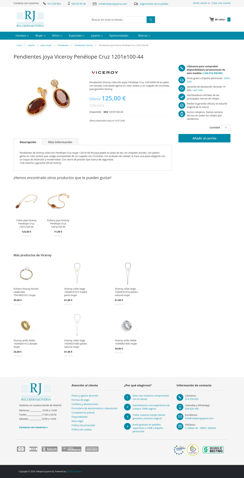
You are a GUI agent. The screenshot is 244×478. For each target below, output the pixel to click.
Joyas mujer (46, 45)
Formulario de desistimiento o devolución (94, 408)
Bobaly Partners (74, 471)
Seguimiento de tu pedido (151, 3)
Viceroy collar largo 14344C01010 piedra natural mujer (126, 292)
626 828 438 (191, 408)
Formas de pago (80, 399)
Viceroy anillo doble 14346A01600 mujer (126, 342)
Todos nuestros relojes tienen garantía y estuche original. (149, 416)
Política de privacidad (83, 425)
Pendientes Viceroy (84, 45)
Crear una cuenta (220, 3)
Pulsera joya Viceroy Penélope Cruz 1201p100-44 (58, 223)
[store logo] (30, 18)
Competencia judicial (83, 412)
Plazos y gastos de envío (85, 395)
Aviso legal (77, 421)
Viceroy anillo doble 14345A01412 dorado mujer (25, 343)
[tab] (28, 141)
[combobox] (122, 19)
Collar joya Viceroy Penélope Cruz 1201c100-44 (26, 223)
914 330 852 (52, 3)
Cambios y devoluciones (85, 404)
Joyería (31, 45)
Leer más (198, 90)
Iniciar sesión (200, 3)
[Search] (151, 19)
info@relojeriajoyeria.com (109, 4)
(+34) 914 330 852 (212, 73)
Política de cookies (82, 429)
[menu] (122, 36)
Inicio (19, 45)
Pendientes (63, 45)
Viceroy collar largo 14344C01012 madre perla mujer (75, 292)
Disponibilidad (79, 416)
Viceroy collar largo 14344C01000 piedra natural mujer (75, 343)
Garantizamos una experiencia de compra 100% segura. (151, 407)
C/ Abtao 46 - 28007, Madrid (200, 428)
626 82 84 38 (77, 3)
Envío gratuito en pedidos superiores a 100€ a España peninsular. (148, 428)
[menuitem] (22, 36)
